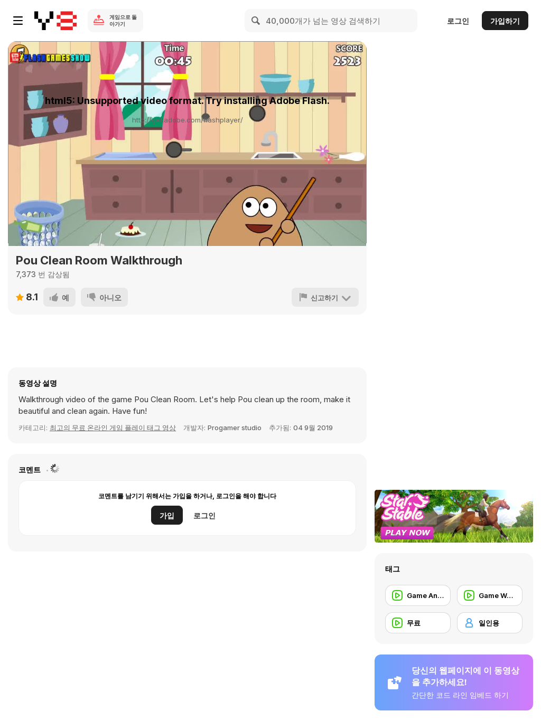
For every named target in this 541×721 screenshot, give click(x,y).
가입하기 (505, 20)
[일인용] (490, 622)
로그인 (458, 20)
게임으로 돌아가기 (123, 20)
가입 (167, 515)
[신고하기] (325, 297)
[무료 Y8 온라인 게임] (55, 20)
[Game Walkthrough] (490, 595)
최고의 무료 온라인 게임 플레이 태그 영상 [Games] (113, 427)
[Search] (256, 20)
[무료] (418, 622)
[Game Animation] (418, 595)
